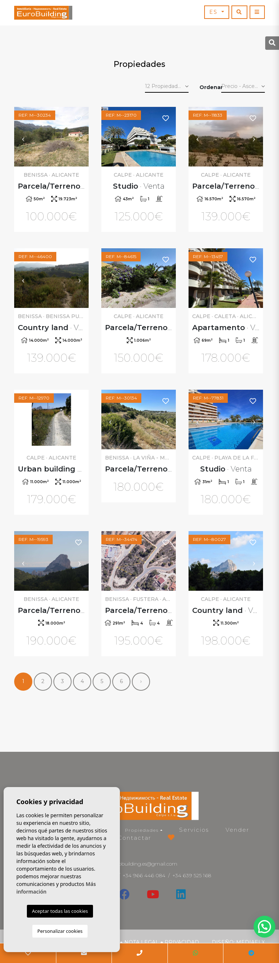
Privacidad (182, 942)
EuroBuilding (43, 12)
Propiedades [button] (142, 830)
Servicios (194, 829)
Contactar (134, 837)
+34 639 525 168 (192, 875)
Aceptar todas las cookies (60, 911)
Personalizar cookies (60, 931)
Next (79, 136)
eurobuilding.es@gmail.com (144, 863)
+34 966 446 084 (144, 875)
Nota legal (141, 942)
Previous (23, 136)
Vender (237, 829)
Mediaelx (250, 942)
